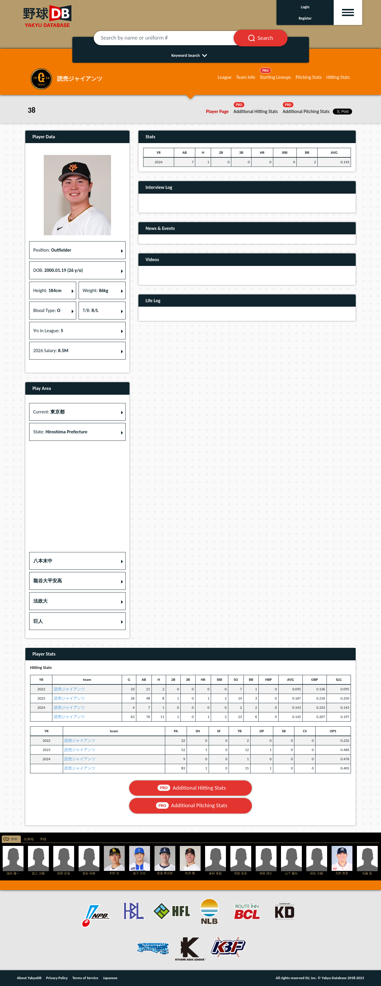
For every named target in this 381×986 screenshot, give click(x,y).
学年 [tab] (14, 839)
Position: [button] (52, 250)
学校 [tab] (43, 839)
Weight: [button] (95, 290)
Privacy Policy (57, 978)
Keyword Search (190, 55)
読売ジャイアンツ (69, 689)
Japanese (110, 978)
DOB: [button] (58, 270)
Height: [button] (47, 290)
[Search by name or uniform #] (171, 38)
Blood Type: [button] (46, 310)
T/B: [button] (90, 310)
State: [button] (60, 432)
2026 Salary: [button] (50, 350)
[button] (77, 561)
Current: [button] (49, 412)
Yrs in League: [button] (48, 330)
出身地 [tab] (29, 839)
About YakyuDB (29, 978)
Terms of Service (85, 978)
